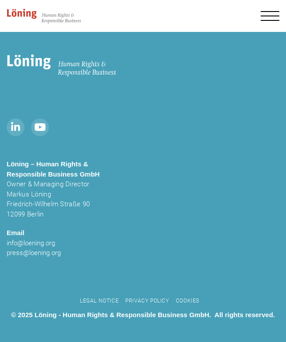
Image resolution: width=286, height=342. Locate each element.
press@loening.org (34, 253)
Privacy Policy (147, 301)
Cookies (187, 301)
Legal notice (99, 301)
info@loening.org (31, 243)
